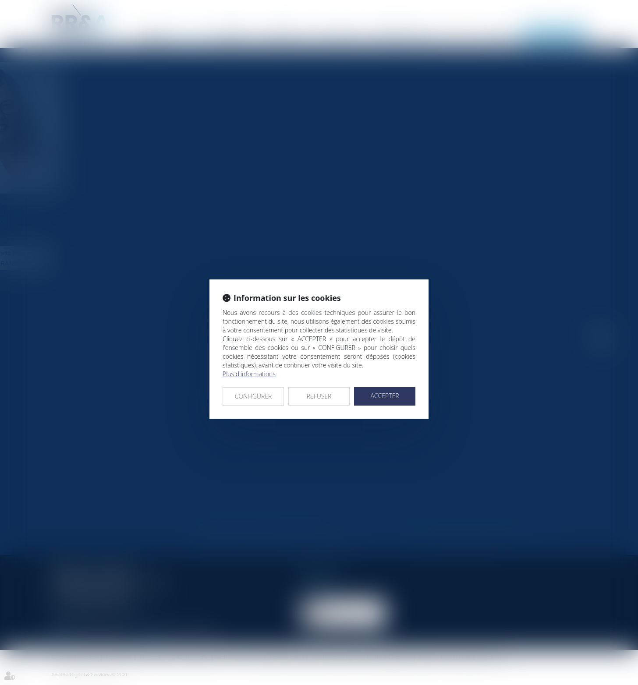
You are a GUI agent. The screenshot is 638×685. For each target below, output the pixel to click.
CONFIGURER (253, 396)
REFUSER (319, 396)
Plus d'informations (249, 374)
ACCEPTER (384, 396)
